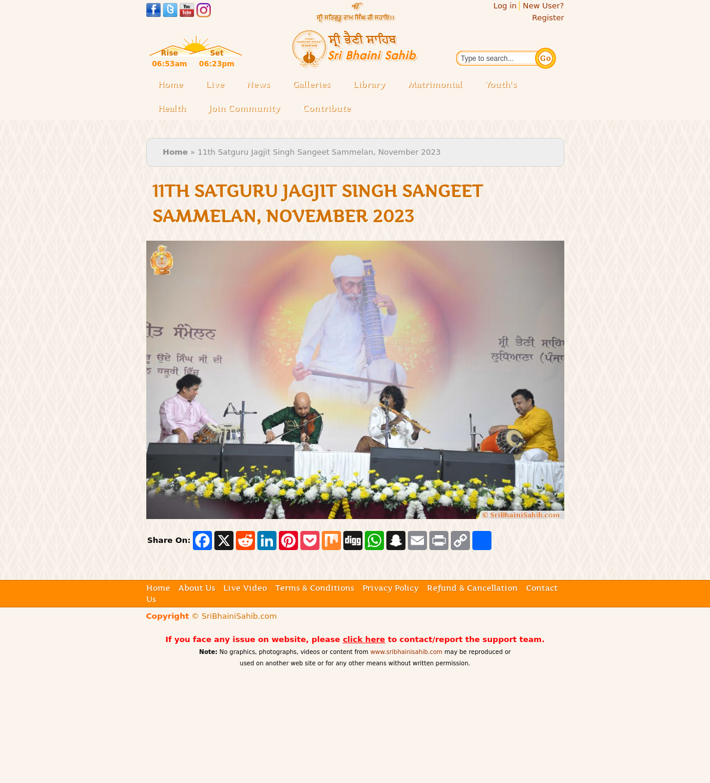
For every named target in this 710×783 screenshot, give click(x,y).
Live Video (245, 587)
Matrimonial (435, 84)
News (258, 84)
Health (172, 108)
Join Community (244, 108)
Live (218, 85)
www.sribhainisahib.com (406, 652)
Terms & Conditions (314, 587)
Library (372, 85)
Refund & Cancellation (472, 587)
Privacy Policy (390, 587)
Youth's (501, 84)
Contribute (330, 109)
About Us (197, 587)
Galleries (315, 85)
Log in (505, 5)
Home (170, 84)
